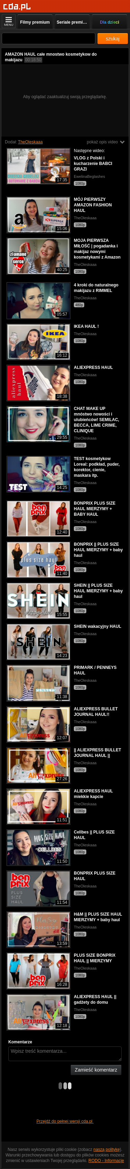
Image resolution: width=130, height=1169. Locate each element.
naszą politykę (107, 1149)
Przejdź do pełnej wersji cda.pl (65, 1121)
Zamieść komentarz (96, 1070)
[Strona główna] (17, 6)
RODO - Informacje (106, 1160)
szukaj (113, 38)
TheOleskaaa (30, 142)
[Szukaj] (48, 38)
